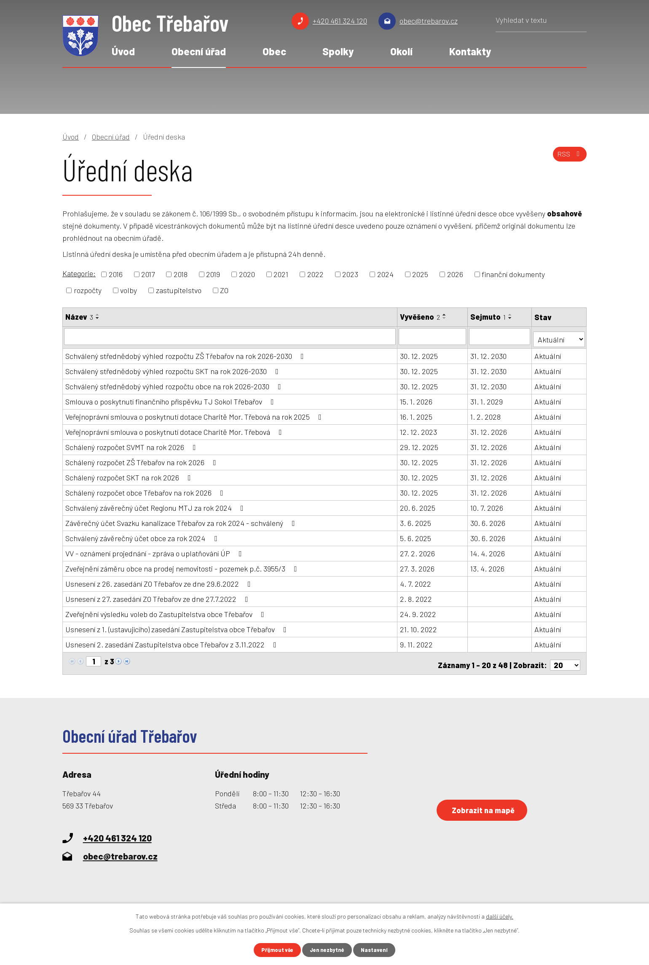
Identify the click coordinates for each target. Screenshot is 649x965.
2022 (315, 274)
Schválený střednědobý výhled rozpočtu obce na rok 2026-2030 (174, 383)
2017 (148, 274)
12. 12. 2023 (418, 429)
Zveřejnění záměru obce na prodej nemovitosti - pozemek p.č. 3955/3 (182, 565)
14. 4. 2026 (488, 550)
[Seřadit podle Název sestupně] (97, 318)
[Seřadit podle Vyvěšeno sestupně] (445, 318)
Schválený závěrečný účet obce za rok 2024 (142, 535)
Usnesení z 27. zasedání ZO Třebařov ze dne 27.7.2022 (158, 596)
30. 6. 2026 (488, 520)
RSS (568, 158)
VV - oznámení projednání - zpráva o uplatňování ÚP (155, 550)
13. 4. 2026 (488, 565)
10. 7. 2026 (487, 504)
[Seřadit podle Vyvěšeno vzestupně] (445, 314)
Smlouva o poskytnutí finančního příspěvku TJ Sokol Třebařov (171, 398)
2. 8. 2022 (416, 596)
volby (128, 290)
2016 (116, 274)
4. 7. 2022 (416, 580)
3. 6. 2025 (416, 520)
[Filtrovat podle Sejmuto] (500, 336)
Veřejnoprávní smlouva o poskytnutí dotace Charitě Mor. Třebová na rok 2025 (195, 413)
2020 (247, 274)
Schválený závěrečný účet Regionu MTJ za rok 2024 (156, 504)
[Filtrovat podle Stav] (559, 335)
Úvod (123, 51)
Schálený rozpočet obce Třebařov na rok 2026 (146, 489)
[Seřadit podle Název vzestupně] (97, 314)
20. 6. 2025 (418, 504)
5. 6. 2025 (416, 535)
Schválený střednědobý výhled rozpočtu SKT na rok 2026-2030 (173, 368)
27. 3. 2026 (417, 565)
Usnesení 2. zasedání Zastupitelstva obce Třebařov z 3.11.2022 (172, 641)
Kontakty (470, 51)
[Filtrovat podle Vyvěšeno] (433, 336)
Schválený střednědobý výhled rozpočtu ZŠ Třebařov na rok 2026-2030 (186, 353)
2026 (455, 274)
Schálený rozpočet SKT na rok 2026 (129, 474)
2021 (281, 274)
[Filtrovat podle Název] (230, 336)
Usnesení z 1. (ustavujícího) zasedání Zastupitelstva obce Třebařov (177, 626)
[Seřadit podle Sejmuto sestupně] (510, 318)
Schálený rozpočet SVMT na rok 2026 (132, 444)
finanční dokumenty (513, 274)
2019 (213, 274)
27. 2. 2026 (417, 550)
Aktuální (548, 353)
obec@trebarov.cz (429, 20)
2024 (385, 274)
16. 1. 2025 (416, 413)
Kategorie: (79, 273)
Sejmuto (488, 316)
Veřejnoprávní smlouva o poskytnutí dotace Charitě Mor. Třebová (175, 429)
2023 (350, 274)
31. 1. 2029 (487, 398)
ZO (224, 290)
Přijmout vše (274, 949)
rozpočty (88, 290)
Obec (274, 51)
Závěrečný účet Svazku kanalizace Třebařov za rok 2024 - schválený (181, 520)
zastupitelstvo (178, 290)
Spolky (338, 51)
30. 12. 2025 (419, 353)
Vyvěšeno (420, 316)
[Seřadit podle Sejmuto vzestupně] (510, 314)
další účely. (499, 915)
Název (79, 316)
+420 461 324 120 (340, 20)
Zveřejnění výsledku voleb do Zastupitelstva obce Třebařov (166, 611)
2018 (181, 274)
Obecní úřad (199, 51)
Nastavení (378, 949)
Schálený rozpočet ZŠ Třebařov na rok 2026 (142, 459)
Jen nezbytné (328, 949)
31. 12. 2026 (489, 429)
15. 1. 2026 (416, 398)
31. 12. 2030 (489, 353)
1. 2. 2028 (486, 413)
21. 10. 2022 (418, 626)
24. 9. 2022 (418, 611)
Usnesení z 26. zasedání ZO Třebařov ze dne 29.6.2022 (159, 580)
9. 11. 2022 (416, 641)
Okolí (401, 51)
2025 (420, 274)
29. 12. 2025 (419, 444)
